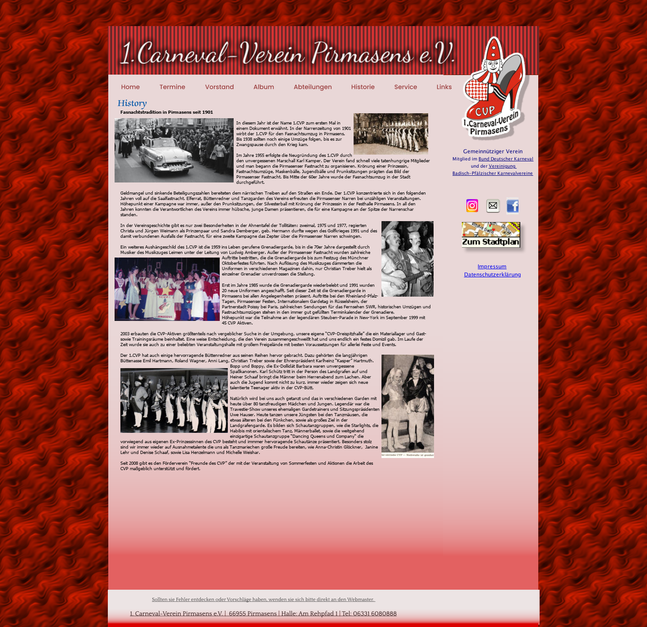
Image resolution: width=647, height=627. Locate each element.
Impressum (492, 266)
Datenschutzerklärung (492, 275)
